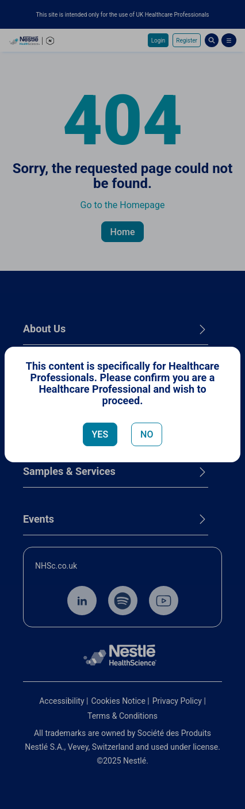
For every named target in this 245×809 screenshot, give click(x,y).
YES (100, 434)
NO (146, 434)
